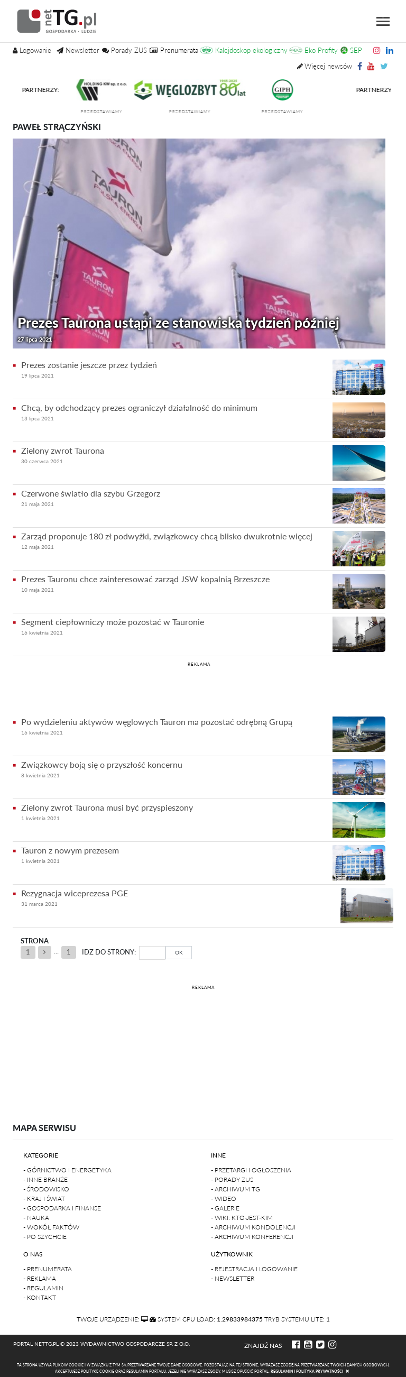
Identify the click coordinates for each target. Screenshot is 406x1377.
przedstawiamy (106, 111)
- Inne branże (45, 1179)
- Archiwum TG (235, 1189)
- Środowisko (46, 1189)
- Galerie (225, 1208)
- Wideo (223, 1198)
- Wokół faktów (51, 1227)
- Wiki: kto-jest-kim (242, 1218)
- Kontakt (39, 1297)
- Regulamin (43, 1288)
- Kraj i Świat (44, 1198)
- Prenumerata (47, 1269)
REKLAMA (199, 664)
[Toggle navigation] (383, 21)
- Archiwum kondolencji (253, 1227)
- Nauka (36, 1218)
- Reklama (39, 1278)
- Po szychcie (45, 1237)
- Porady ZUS (232, 1179)
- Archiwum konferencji (252, 1237)
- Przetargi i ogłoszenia (251, 1170)
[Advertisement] (199, 687)
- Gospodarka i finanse (62, 1208)
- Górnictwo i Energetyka (67, 1170)
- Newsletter (232, 1278)
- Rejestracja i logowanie (254, 1269)
